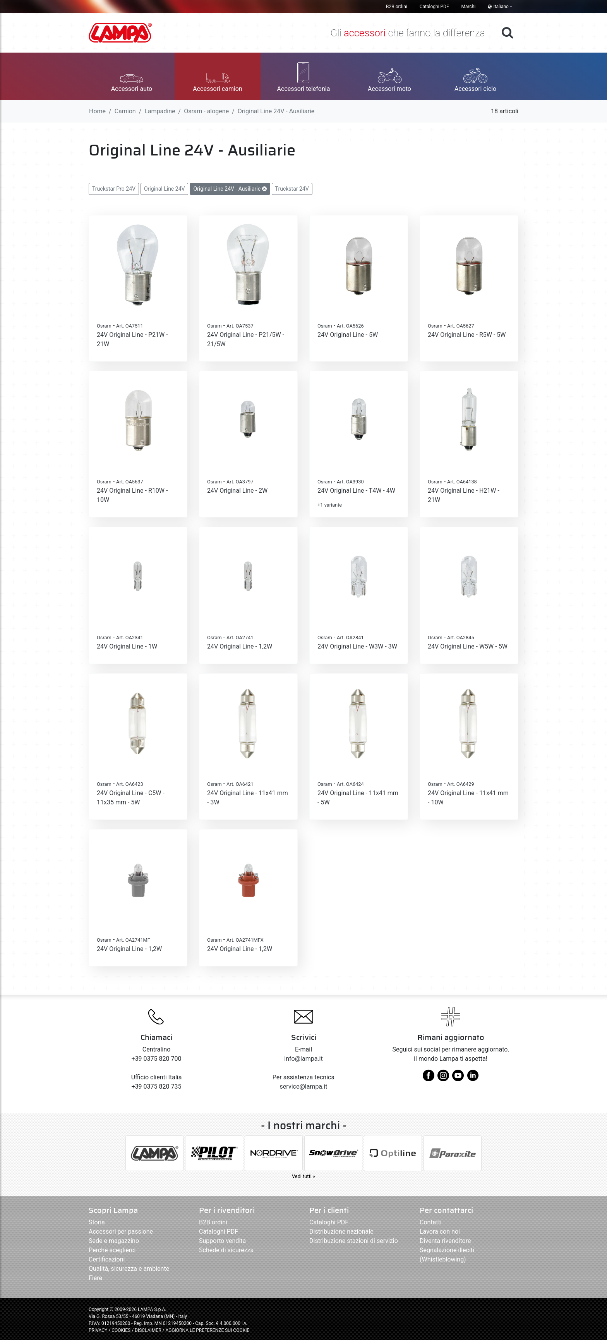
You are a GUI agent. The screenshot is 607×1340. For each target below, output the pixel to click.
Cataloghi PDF (434, 6)
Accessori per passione (121, 1231)
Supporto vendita (222, 1240)
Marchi (468, 6)
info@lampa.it (303, 1058)
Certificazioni (107, 1259)
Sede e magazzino (114, 1240)
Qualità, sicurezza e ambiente (129, 1268)
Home (97, 111)
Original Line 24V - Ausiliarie (229, 189)
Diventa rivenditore (445, 1240)
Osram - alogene (206, 111)
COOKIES (120, 1330)
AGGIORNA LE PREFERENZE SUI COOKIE (207, 1330)
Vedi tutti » (303, 1176)
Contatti (431, 1222)
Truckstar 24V (292, 189)
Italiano (498, 6)
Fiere (95, 1278)
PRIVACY (98, 1330)
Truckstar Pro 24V (113, 189)
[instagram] (443, 1078)
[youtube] (458, 1078)
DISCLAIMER (148, 1330)
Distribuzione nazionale (341, 1231)
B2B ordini (396, 6)
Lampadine (159, 111)
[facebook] (428, 1078)
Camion (125, 111)
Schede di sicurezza (226, 1250)
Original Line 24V (164, 189)
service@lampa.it (304, 1086)
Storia (97, 1222)
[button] (132, 76)
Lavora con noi (440, 1231)
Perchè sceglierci (112, 1250)
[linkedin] (472, 1078)
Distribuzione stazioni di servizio (353, 1240)
